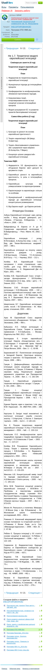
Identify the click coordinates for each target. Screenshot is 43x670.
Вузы (4, 7)
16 (39, 647)
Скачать (18, 40)
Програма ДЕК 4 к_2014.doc (17, 647)
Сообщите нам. (27, 19)
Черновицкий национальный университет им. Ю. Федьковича (24, 23)
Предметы (13, 7)
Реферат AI (7, 11)
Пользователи (27, 7)
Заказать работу (22, 11)
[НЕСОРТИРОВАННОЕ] (21, 27)
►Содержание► (2, 83)
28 (39, 629)
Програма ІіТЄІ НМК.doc (15, 629)
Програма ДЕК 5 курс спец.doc (18, 650)
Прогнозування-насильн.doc (17, 616)
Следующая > (35, 48)
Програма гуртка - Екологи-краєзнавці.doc (17, 637)
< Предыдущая (11, 48)
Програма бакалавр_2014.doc (18, 633)
